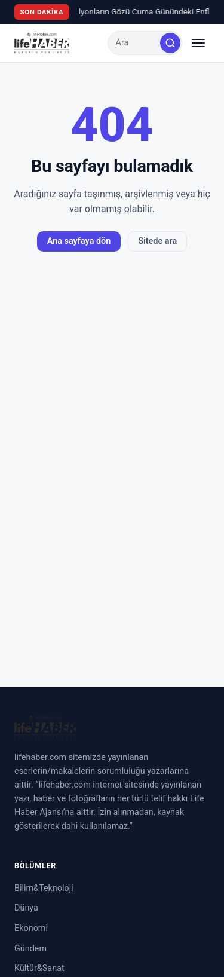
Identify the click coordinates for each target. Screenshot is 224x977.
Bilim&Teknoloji (43, 888)
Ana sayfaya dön (79, 241)
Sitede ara (157, 241)
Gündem (30, 949)
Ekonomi (31, 928)
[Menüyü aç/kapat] (198, 43)
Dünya (26, 908)
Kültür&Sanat (39, 968)
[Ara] (170, 43)
